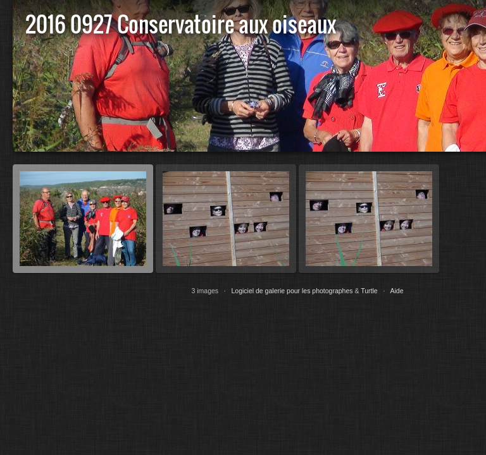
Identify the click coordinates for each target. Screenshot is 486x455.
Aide (397, 290)
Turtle (369, 290)
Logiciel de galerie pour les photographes (292, 290)
